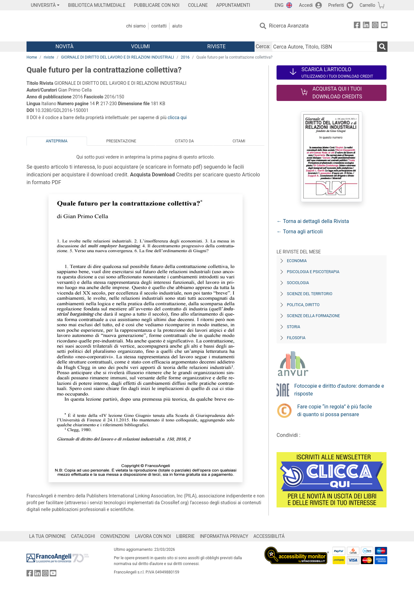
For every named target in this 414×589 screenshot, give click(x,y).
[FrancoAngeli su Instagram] (375, 26)
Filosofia (296, 338)
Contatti (159, 25)
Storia (293, 327)
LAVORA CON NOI (153, 536)
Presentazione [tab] (121, 141)
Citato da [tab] (184, 141)
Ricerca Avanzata (289, 26)
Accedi (306, 5)
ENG (279, 5)
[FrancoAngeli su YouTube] (384, 26)
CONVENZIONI (115, 536)
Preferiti (336, 5)
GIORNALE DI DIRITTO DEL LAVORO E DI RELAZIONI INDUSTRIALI (117, 57)
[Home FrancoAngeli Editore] (69, 26)
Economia (297, 261)
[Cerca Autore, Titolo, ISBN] (324, 46)
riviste (49, 57)
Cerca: (263, 46)
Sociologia (298, 283)
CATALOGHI (83, 536)
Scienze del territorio (309, 294)
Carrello (367, 5)
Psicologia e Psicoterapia (313, 272)
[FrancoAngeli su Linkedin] (366, 26)
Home (32, 57)
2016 (185, 57)
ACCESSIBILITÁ (269, 536)
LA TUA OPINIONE (47, 536)
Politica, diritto (303, 305)
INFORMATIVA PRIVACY (224, 536)
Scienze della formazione (313, 316)
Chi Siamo (136, 25)
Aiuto (177, 25)
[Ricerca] (382, 46)
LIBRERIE (185, 536)
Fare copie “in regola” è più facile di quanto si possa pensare (334, 410)
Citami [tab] (239, 141)
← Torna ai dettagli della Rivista (313, 221)
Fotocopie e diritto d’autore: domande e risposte (339, 390)
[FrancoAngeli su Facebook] (357, 26)
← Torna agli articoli (300, 231)
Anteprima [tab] (57, 141)
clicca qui (177, 117)
